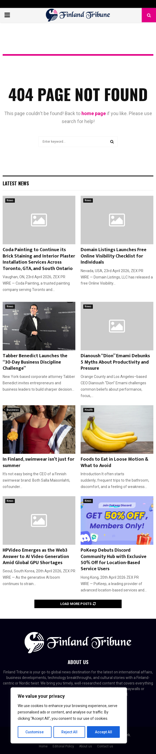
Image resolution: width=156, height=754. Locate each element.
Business (13, 409)
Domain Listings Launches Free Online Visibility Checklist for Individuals (113, 256)
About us (85, 746)
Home (43, 746)
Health (89, 409)
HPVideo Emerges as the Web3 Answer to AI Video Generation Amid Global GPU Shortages (36, 556)
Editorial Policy (63, 746)
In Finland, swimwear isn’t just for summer (38, 462)
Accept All (103, 732)
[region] (69, 715)
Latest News (16, 183)
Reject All (70, 732)
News (10, 200)
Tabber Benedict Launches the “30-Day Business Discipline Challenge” (35, 362)
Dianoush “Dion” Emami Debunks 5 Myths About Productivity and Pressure (115, 362)
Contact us (105, 746)
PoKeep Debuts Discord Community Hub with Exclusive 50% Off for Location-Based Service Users (113, 559)
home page (93, 113)
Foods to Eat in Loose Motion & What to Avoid (114, 462)
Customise (34, 732)
